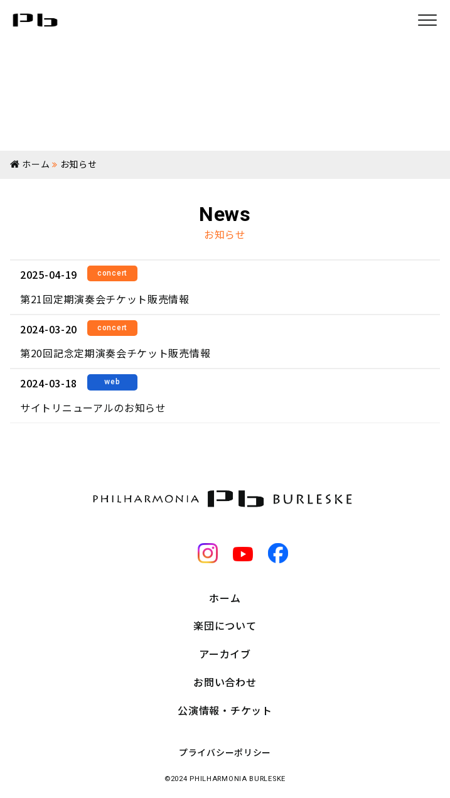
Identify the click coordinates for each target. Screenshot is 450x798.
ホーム (224, 597)
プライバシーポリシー (225, 752)
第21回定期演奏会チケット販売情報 (105, 298)
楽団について (224, 625)
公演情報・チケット (225, 710)
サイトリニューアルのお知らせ (93, 407)
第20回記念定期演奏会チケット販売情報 (115, 352)
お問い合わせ (224, 681)
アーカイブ (225, 653)
